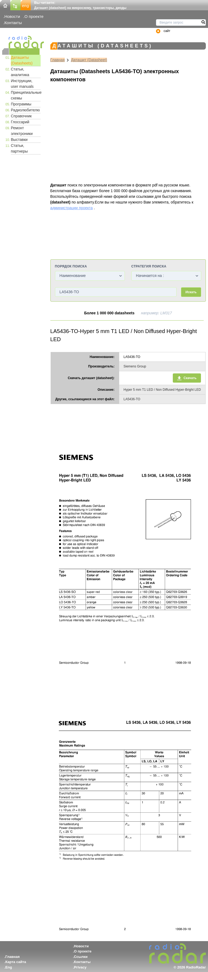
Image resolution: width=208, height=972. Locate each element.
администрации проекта (71, 208)
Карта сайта (15, 962)
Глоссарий (20, 122)
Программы (21, 104)
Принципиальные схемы (26, 95)
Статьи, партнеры (19, 148)
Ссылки (80, 957)
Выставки (19, 139)
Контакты (13, 22)
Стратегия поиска (148, 266)
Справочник (21, 116)
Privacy (80, 967)
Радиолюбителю (25, 110)
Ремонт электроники (22, 131)
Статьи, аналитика (20, 72)
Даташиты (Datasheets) (21, 60)
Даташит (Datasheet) (89, 60)
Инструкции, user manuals (22, 84)
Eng (8, 967)
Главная (57, 60)
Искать (191, 292)
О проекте (33, 16)
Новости (12, 16)
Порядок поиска (71, 266)
